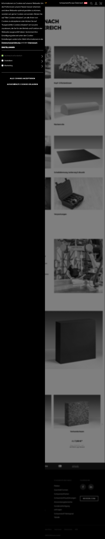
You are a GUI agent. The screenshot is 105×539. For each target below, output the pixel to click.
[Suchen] (91, 3)
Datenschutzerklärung (11, 43)
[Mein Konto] (96, 3)
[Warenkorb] (100, 3)
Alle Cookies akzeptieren (22, 78)
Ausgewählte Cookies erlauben (22, 84)
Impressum (32, 43)
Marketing (8, 65)
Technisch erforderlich (13, 56)
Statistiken (8, 61)
